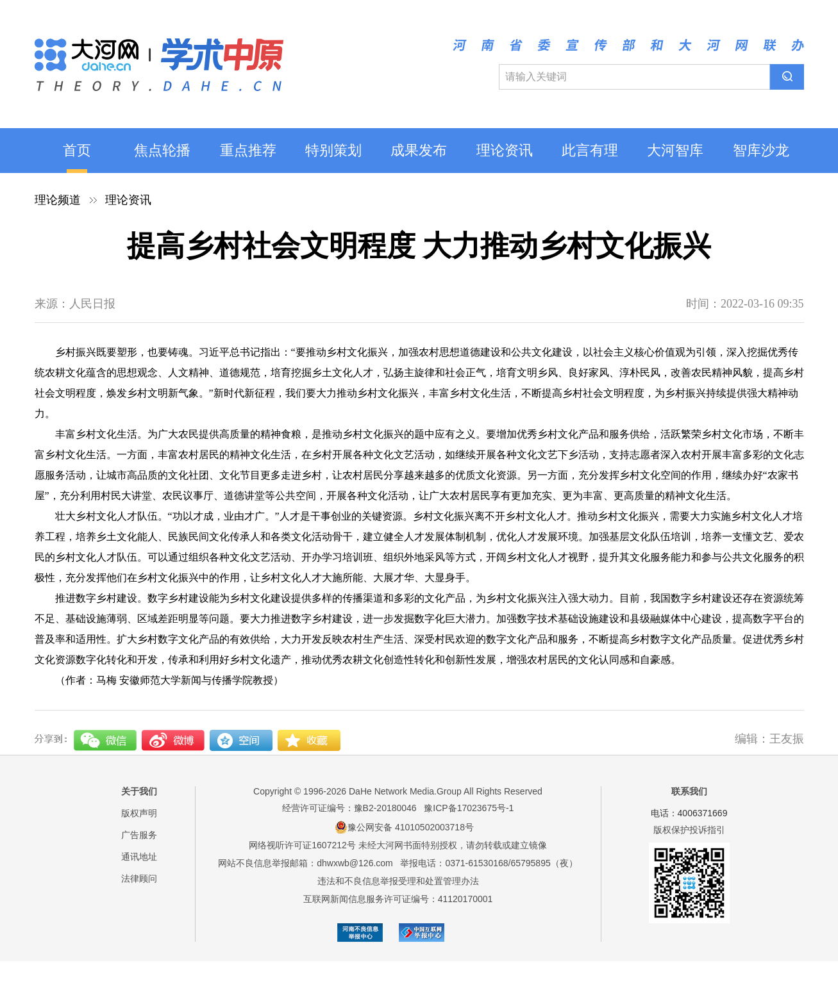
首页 (77, 150)
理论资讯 (504, 150)
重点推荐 (248, 150)
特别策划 (333, 150)
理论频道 (58, 199)
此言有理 (590, 150)
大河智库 (675, 150)
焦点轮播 (162, 150)
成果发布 (418, 150)
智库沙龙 (761, 150)
